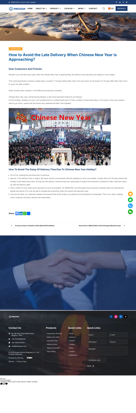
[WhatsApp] (130, 199)
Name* (14, 295)
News (64, 30)
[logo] (17, 8)
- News (70, 348)
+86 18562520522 (18, 342)
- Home (70, 333)
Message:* (15, 306)
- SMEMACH (72, 355)
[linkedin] (120, 2)
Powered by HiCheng (15, 358)
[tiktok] (127, 2)
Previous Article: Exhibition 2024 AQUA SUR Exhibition (35, 226)
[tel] (130, 205)
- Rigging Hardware (53, 348)
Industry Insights (75, 30)
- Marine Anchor (51, 344)
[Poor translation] (5, 383)
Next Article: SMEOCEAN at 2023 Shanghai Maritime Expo (100, 226)
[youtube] (123, 2)
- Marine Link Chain (53, 337)
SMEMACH (121, 8)
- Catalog (71, 344)
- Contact (71, 351)
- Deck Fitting (50, 351)
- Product (71, 341)
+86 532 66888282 (18, 339)
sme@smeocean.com (18, 346)
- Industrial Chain (52, 341)
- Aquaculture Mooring (54, 333)
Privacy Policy (22, 361)
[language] (110, 8)
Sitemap (11, 361)
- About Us (72, 337)
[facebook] (116, 2)
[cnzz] (29, 359)
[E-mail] (130, 193)
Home (56, 30)
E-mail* (72, 295)
